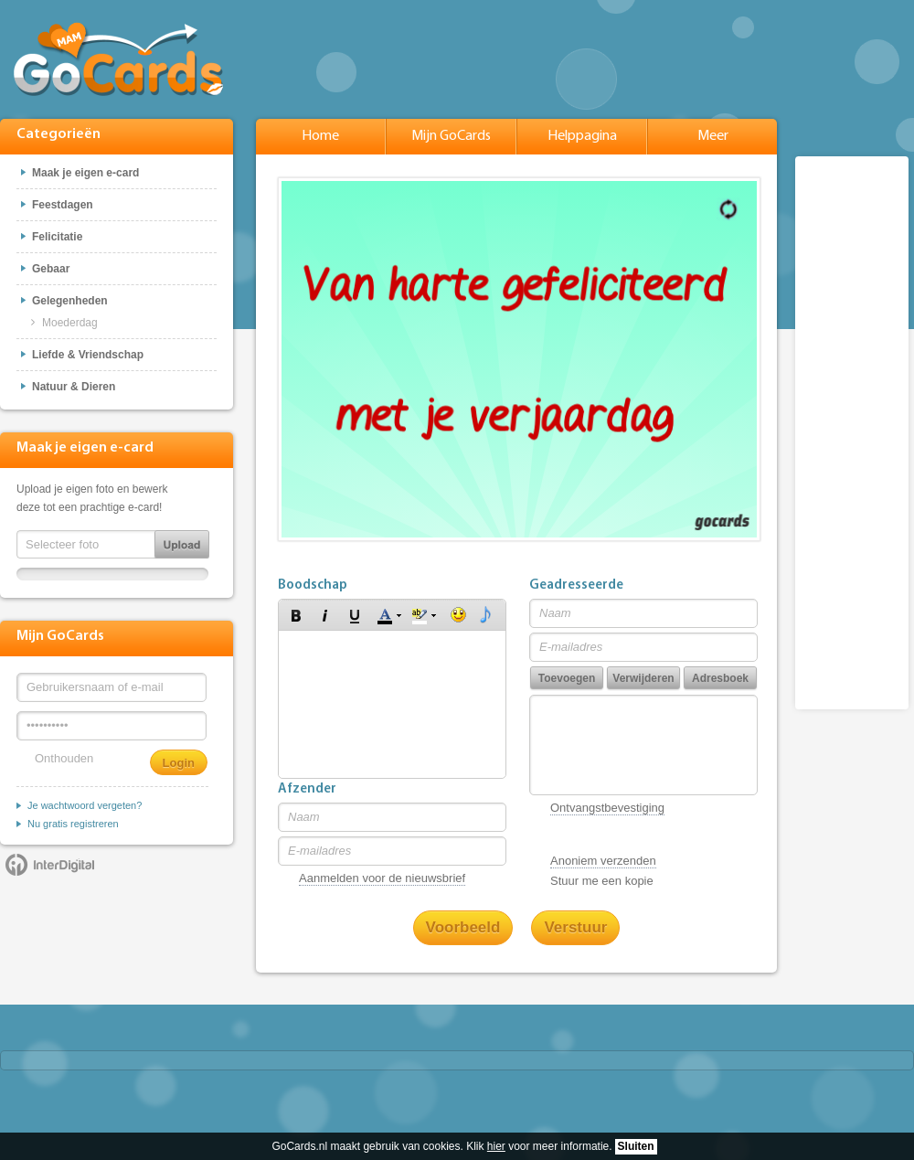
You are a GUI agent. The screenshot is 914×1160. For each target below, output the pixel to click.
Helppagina (582, 136)
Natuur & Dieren (73, 386)
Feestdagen (62, 204)
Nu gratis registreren (73, 823)
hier (496, 1146)
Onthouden (64, 758)
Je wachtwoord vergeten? (84, 805)
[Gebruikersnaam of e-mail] (111, 687)
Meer (712, 136)
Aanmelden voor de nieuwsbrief (382, 878)
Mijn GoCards (451, 136)
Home (320, 136)
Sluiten (636, 1146)
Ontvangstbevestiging (607, 807)
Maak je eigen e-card (85, 172)
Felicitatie (57, 236)
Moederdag (70, 322)
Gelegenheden (70, 300)
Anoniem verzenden (603, 860)
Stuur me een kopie (602, 881)
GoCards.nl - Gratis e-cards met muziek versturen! (119, 58)
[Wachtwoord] (111, 725)
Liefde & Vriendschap (87, 354)
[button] (296, 615)
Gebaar (50, 268)
